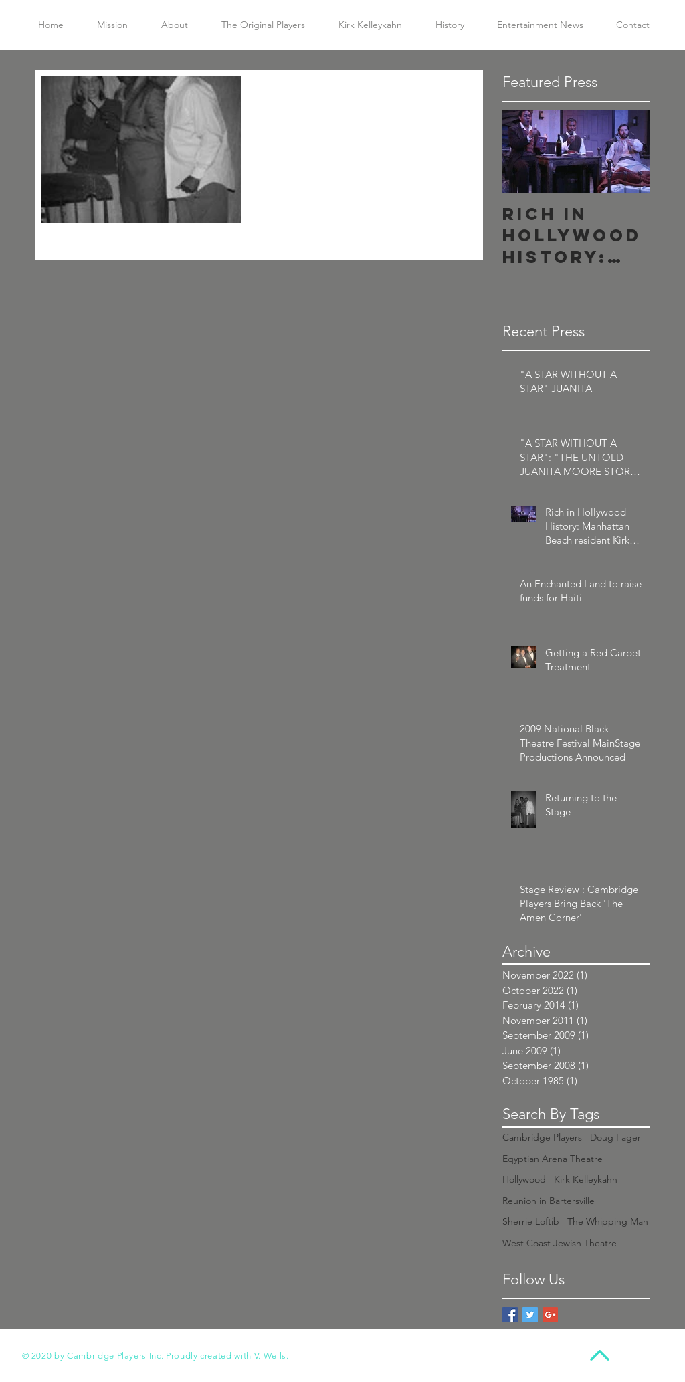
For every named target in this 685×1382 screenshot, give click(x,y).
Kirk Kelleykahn (585, 1179)
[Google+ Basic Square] (550, 1314)
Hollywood (524, 1179)
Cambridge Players (542, 1137)
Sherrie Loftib (530, 1221)
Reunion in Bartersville (548, 1201)
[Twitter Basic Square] (530, 1314)
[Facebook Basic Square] (510, 1314)
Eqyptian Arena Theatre (552, 1159)
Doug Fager (615, 1137)
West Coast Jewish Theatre (559, 1243)
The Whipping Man (607, 1221)
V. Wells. (271, 1356)
